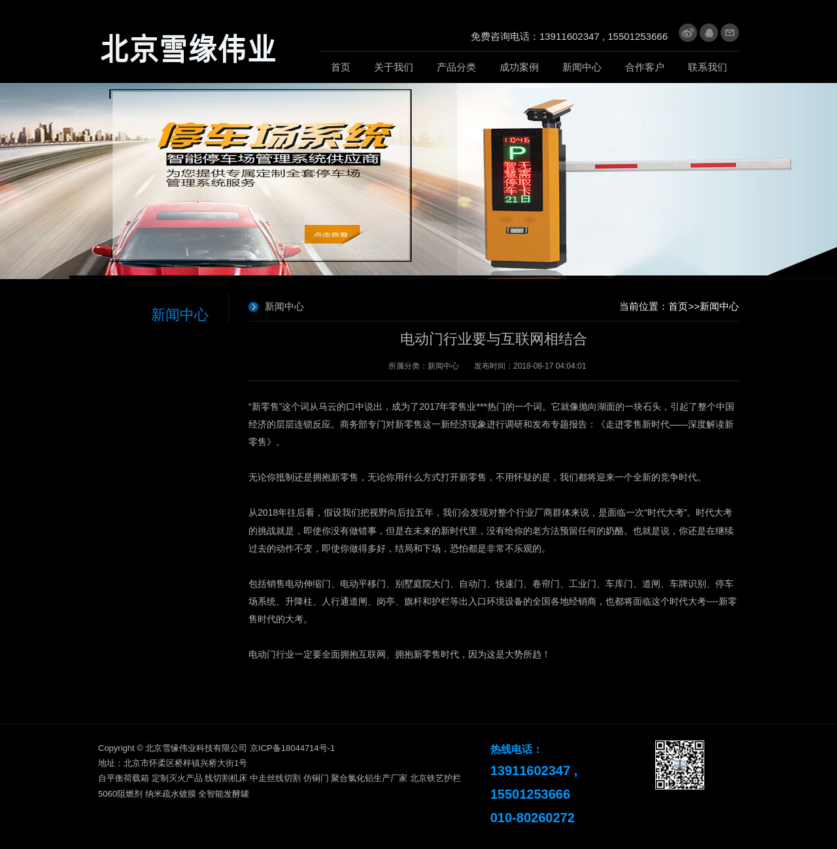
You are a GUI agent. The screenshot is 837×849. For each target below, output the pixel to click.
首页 (678, 306)
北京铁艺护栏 (435, 778)
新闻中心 (719, 306)
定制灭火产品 (177, 778)
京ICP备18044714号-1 (292, 748)
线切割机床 (226, 778)
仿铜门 (316, 778)
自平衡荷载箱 (123, 778)
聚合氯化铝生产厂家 (369, 778)
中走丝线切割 (275, 778)
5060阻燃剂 (120, 794)
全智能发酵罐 (223, 794)
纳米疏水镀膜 (170, 794)
